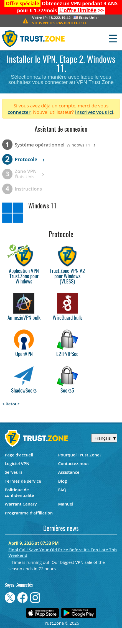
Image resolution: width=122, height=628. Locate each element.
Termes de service (23, 481)
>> (81, 10)
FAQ (62, 489)
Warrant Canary (21, 504)
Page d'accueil (19, 455)
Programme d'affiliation (29, 513)
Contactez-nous (73, 463)
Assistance (68, 472)
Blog (62, 481)
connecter (19, 112)
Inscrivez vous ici (94, 112)
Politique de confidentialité (19, 492)
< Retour (10, 403)
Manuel (65, 504)
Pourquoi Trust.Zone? (79, 455)
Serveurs (13, 472)
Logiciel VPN (17, 463)
